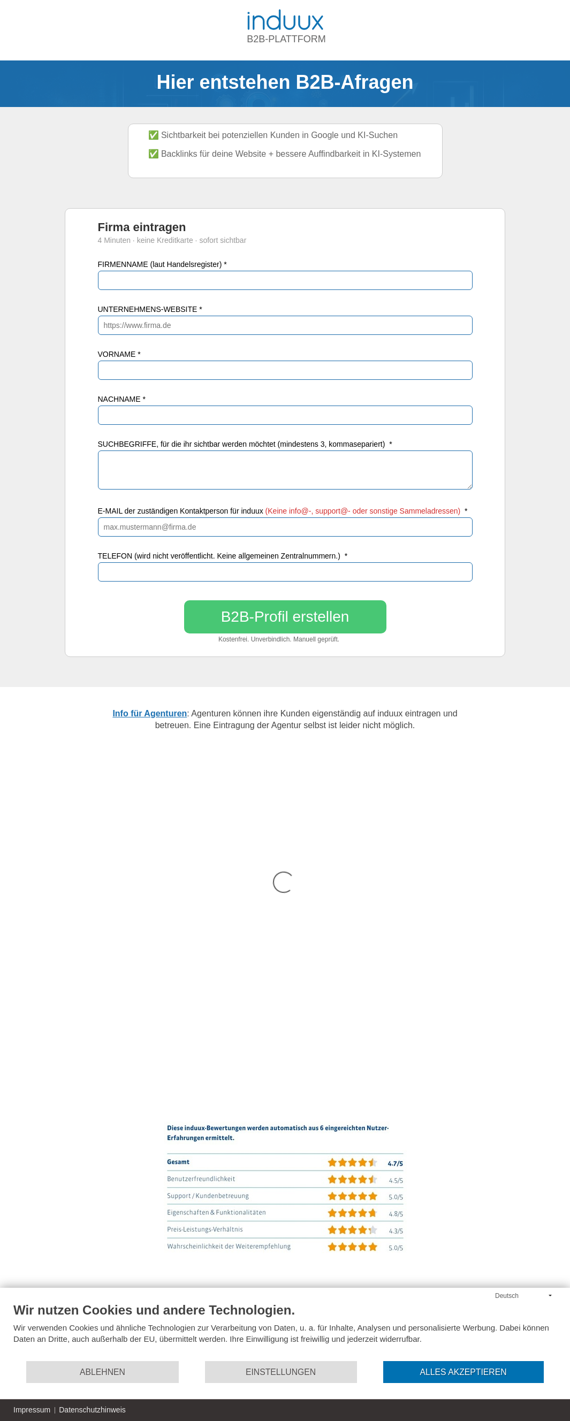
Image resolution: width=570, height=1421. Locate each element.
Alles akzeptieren (463, 1372)
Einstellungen (281, 1372)
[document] (285, 1331)
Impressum (31, 1409)
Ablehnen (102, 1372)
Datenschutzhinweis (92, 1409)
